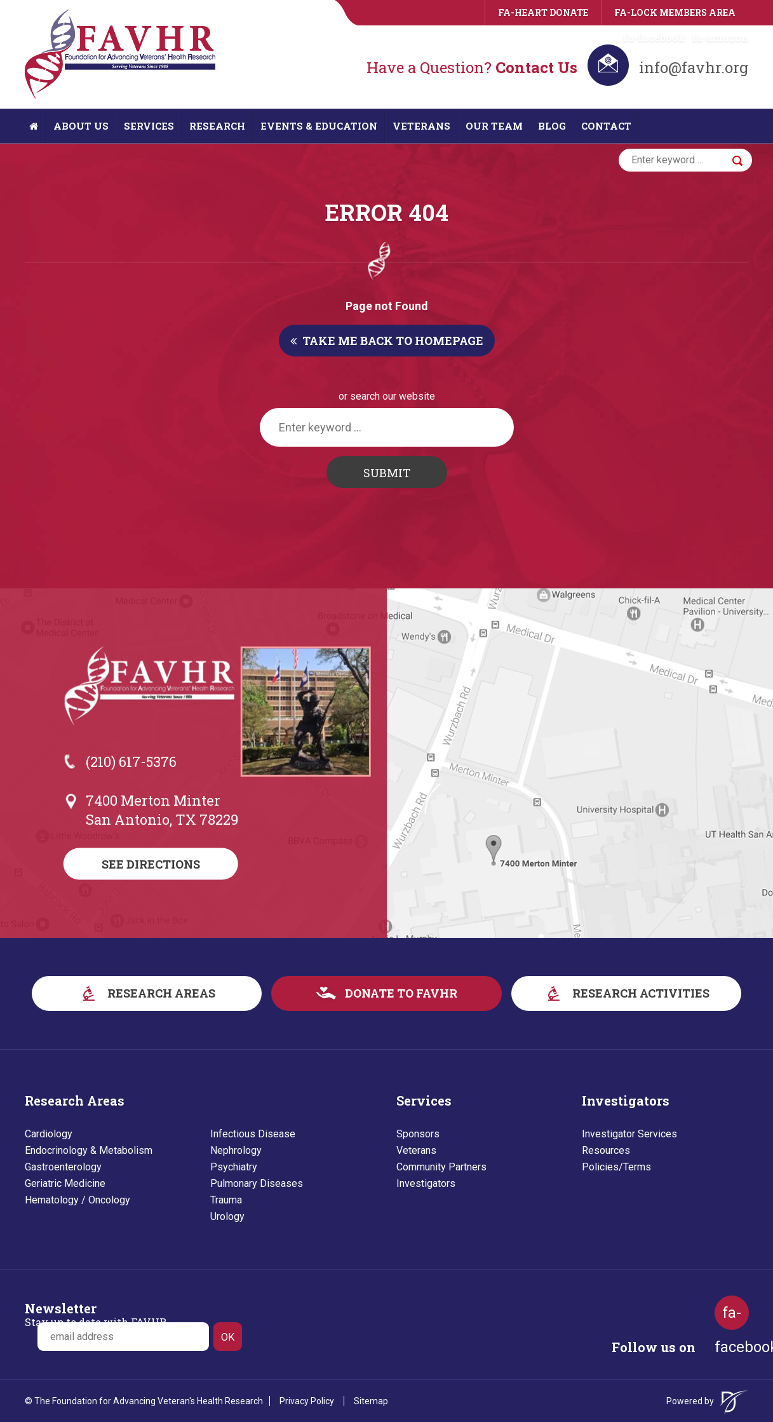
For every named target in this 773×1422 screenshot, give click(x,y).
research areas (146, 993)
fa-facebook (654, 37)
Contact (606, 125)
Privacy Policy (306, 1401)
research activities (626, 993)
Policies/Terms (616, 1167)
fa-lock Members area (675, 12)
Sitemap (371, 1401)
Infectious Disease (252, 1134)
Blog (552, 125)
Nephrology (236, 1150)
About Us (81, 125)
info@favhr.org (693, 67)
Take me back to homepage (386, 340)
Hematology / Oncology (77, 1200)
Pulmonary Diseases (256, 1183)
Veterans (421, 125)
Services (149, 125)
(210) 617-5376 (131, 761)
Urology (227, 1216)
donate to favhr (386, 993)
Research (217, 125)
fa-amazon (720, 37)
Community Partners (441, 1167)
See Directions (151, 864)
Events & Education (318, 125)
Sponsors (418, 1134)
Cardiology (48, 1134)
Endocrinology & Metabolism (88, 1150)
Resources (606, 1150)
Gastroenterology (63, 1167)
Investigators (425, 1183)
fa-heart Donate (543, 12)
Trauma (226, 1200)
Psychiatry (233, 1167)
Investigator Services (629, 1134)
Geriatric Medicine (65, 1183)
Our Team (494, 125)
